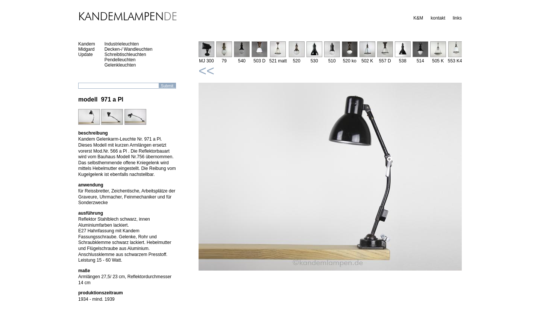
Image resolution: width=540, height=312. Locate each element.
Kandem (86, 44)
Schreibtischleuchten (125, 54)
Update (85, 54)
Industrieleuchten (122, 44)
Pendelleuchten (120, 59)
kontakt (438, 18)
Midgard (86, 49)
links (457, 18)
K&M (418, 18)
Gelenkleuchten (120, 65)
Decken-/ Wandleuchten (129, 49)
